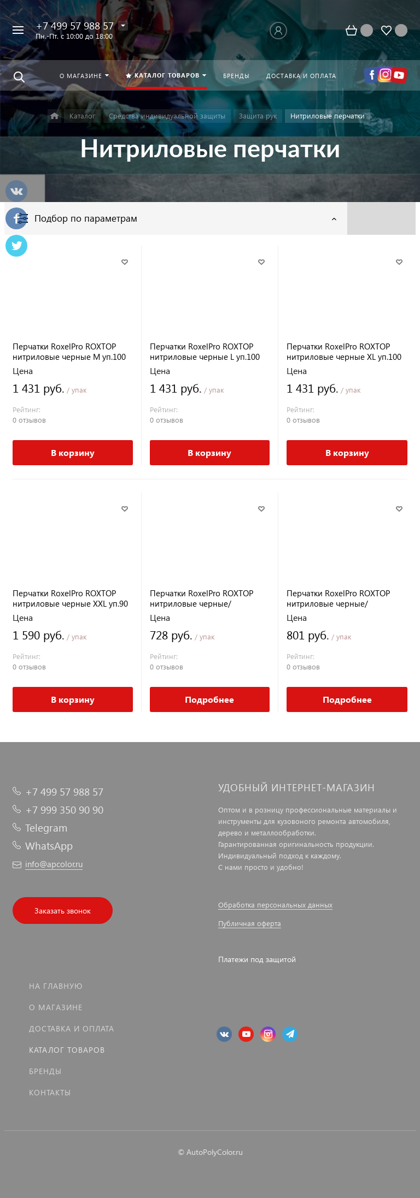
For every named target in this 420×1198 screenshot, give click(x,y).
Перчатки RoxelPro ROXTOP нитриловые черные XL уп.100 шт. (344, 351)
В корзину (73, 452)
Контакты (50, 1092)
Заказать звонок (62, 910)
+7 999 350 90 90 (64, 809)
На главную (56, 986)
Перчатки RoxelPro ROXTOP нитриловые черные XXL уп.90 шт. (70, 598)
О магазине (56, 1007)
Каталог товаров (67, 1050)
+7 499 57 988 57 (75, 25)
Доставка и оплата (71, 1028)
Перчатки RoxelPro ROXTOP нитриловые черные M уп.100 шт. (69, 351)
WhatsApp (49, 845)
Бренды (45, 1071)
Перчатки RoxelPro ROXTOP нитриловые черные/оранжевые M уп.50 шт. (201, 598)
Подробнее (209, 699)
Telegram (46, 827)
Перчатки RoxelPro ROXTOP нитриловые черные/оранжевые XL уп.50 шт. (338, 598)
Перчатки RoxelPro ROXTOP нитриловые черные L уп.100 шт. (205, 351)
